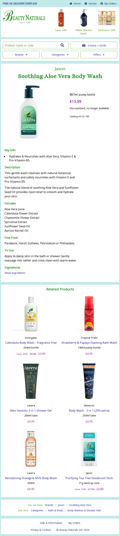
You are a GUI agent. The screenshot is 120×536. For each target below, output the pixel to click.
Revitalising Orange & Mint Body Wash (31, 478)
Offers (98, 54)
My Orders (108, 3)
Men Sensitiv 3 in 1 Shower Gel (31, 411)
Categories (60, 54)
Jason (60, 68)
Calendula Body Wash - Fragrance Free (31, 343)
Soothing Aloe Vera (80, 505)
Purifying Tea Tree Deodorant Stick (89, 478)
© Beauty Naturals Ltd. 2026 (72, 530)
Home (75, 3)
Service (91, 3)
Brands (21, 54)
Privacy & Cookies (41, 530)
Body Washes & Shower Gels (84, 510)
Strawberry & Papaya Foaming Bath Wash (89, 343)
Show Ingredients (14, 273)
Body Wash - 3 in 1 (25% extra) (89, 411)
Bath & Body (55, 510)
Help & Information (51, 523)
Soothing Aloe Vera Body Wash (60, 76)
